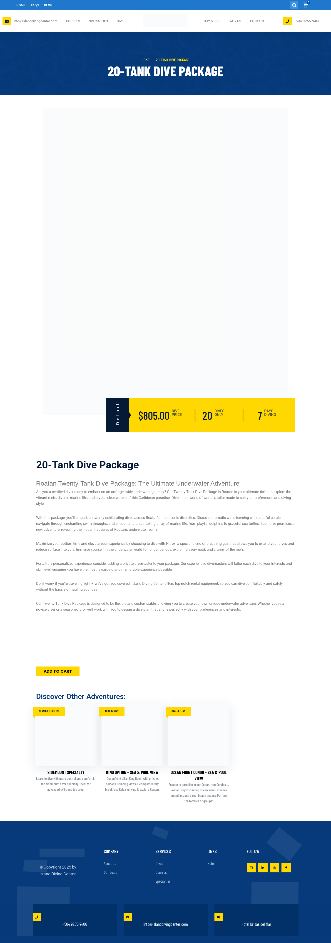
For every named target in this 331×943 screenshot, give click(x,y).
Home (20, 5)
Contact (257, 21)
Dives (159, 863)
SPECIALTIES (98, 21)
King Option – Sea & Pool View (132, 772)
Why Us (235, 21)
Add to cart (58, 671)
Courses (161, 872)
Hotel (210, 863)
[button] (294, 5)
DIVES (121, 21)
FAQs (35, 5)
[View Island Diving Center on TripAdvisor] (274, 867)
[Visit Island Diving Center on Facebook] (286, 867)
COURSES (73, 21)
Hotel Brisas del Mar (242, 920)
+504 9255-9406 (307, 21)
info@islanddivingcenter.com (35, 21)
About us (110, 863)
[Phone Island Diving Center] (287, 21)
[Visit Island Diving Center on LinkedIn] (263, 867)
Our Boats (110, 872)
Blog (48, 5)
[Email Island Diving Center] (7, 21)
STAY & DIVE (211, 21)
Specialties (163, 881)
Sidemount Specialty (65, 772)
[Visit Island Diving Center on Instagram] (251, 867)
